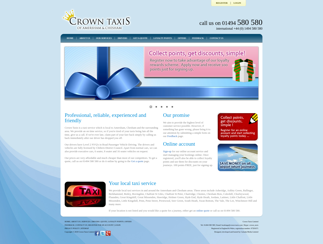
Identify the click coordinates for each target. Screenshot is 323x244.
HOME (70, 38)
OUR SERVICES (104, 38)
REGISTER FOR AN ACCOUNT (101, 225)
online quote (202, 210)
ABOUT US (84, 38)
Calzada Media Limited (249, 232)
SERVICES (86, 222)
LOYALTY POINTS (162, 38)
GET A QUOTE (140, 38)
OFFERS (182, 38)
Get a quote (137, 161)
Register (222, 3)
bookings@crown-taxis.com (232, 225)
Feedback (172, 136)
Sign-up (167, 151)
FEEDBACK (198, 38)
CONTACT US (216, 38)
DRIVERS (122, 38)
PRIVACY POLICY (72, 228)
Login (237, 3)
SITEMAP (85, 228)
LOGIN (118, 225)
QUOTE (104, 222)
